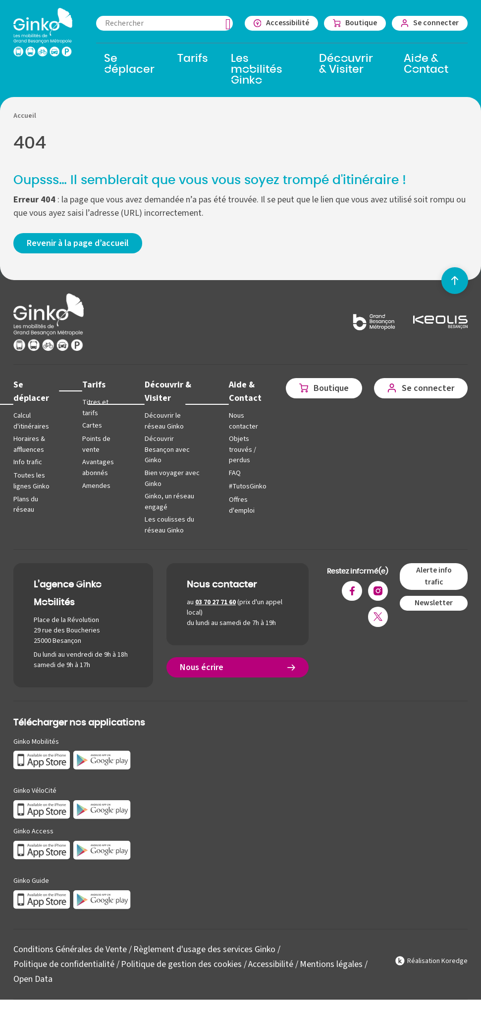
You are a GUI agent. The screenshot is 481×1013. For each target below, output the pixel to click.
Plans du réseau (25, 504)
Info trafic (27, 462)
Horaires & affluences (29, 444)
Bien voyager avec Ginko (172, 478)
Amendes (96, 486)
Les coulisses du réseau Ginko (169, 524)
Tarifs (94, 385)
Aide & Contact (245, 391)
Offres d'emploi (242, 505)
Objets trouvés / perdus (242, 449)
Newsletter (434, 602)
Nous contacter (243, 421)
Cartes (92, 425)
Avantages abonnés (98, 467)
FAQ (235, 473)
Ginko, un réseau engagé (169, 501)
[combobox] (164, 23)
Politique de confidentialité (63, 964)
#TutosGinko (248, 486)
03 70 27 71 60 (215, 602)
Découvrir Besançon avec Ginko (167, 449)
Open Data (33, 979)
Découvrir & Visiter (168, 391)
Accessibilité (270, 964)
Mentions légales (331, 964)
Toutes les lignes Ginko (31, 480)
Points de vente (96, 444)
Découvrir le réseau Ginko (164, 421)
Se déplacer (31, 391)
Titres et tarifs (95, 407)
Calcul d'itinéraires (31, 421)
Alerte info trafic (434, 576)
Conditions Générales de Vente (70, 949)
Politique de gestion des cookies (181, 964)
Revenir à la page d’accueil (78, 243)
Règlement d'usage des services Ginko (204, 949)
